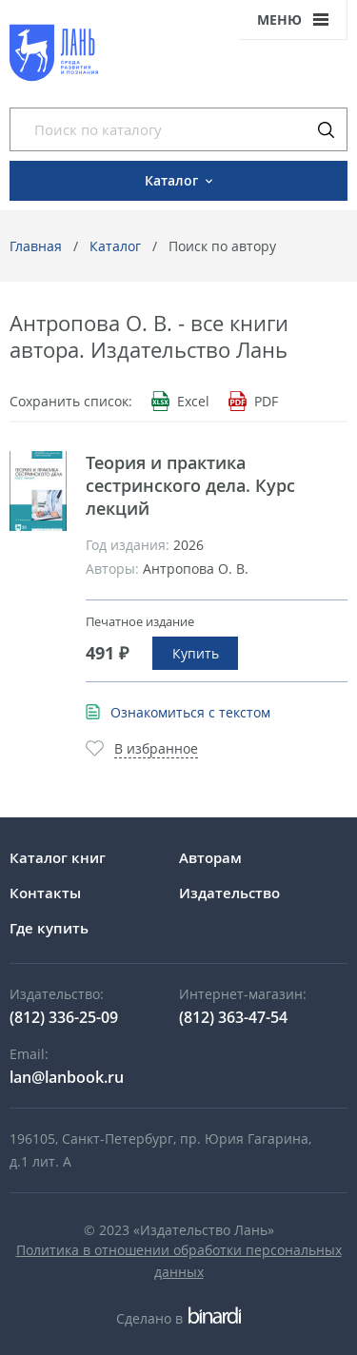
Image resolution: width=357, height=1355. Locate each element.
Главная (36, 246)
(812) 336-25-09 (64, 1017)
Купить (195, 653)
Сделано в (178, 1318)
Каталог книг (58, 857)
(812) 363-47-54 (233, 1017)
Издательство (229, 892)
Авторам (210, 857)
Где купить (49, 927)
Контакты (45, 892)
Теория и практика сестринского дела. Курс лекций (190, 485)
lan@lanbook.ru (67, 1077)
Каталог (115, 246)
